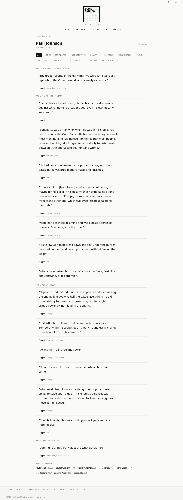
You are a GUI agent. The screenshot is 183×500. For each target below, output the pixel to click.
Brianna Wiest (63, 473)
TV (105, 29)
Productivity (55, 213)
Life (47, 120)
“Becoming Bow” (51, 440)
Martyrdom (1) (109, 60)
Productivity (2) (78, 55)
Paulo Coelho (44, 468)
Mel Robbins (44, 473)
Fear (56, 357)
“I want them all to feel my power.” (60, 349)
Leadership (58, 340)
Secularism (61, 88)
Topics (116, 29)
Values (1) (109, 55)
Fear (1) (139, 55)
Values (59, 455)
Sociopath (54, 155)
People (80, 29)
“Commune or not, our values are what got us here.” (72, 447)
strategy (49, 313)
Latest (66, 29)
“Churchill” (48, 285)
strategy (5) (60, 55)
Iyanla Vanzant (87, 468)
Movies (95, 29)
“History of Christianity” (56, 68)
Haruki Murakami (65, 468)
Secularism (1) (125, 55)
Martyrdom (50, 88)
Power (61, 357)
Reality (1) (95, 55)
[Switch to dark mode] (168, 2)
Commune (50, 455)
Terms (85, 490)
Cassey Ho (80, 473)
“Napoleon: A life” (52, 96)
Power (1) (93, 60)
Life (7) (47, 55)
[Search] (176, 2)
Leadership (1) (61, 60)
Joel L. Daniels (106, 468)
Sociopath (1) (43, 60)
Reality (66, 455)
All (39, 55)
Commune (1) (78, 60)
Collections (33, 490)
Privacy (74, 490)
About (63, 490)
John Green (124, 468)
